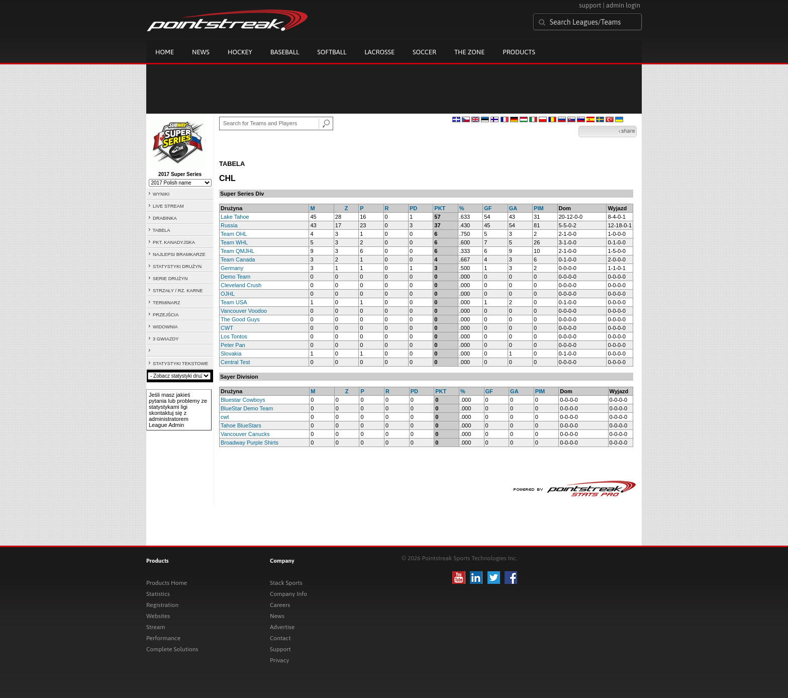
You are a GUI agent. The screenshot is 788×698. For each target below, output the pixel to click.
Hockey (240, 52)
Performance (163, 638)
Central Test (235, 362)
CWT (227, 328)
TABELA (161, 230)
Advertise (282, 627)
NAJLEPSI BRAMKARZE (179, 254)
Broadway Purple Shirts (249, 443)
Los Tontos (234, 336)
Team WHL (234, 242)
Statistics (158, 593)
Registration (162, 604)
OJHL (228, 294)
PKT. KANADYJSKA (174, 242)
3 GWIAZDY (165, 338)
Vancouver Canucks (245, 434)
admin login (623, 5)
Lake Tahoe (235, 217)
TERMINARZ (166, 302)
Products (519, 52)
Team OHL (234, 234)
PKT (439, 208)
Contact (280, 638)
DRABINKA (165, 218)
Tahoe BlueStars (241, 425)
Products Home (166, 582)
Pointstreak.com (227, 21)
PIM (539, 208)
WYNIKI (161, 194)
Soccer (424, 52)
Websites (158, 616)
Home (164, 52)
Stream (155, 627)
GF (487, 208)
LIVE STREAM (168, 206)
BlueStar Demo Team (247, 408)
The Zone (469, 52)
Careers (280, 604)
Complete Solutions (172, 649)
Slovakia (231, 354)
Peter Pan (233, 345)
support (590, 5)
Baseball (285, 52)
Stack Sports (286, 582)
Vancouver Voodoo (244, 311)
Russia (229, 225)
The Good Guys (240, 319)
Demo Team (235, 277)
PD (413, 208)
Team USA (234, 302)
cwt (225, 417)
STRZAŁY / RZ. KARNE (178, 290)
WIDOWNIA (165, 326)
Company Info (288, 593)
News (201, 52)
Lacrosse (379, 52)
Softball (331, 52)
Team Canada (238, 259)
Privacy (279, 660)
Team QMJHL (237, 251)
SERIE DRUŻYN (170, 278)
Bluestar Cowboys (243, 400)
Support (280, 649)
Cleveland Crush (241, 285)
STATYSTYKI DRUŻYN (177, 266)
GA (513, 208)
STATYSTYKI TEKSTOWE (180, 363)
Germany (232, 268)
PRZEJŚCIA (165, 314)
